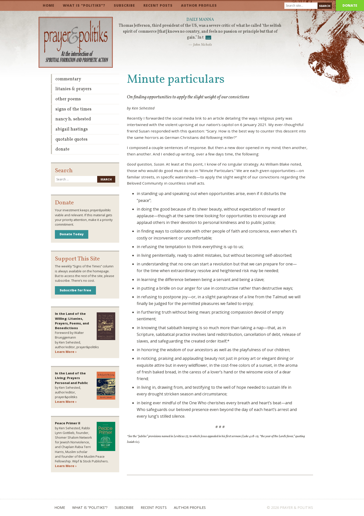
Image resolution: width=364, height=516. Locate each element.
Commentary (68, 79)
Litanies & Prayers (73, 89)
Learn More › (65, 351)
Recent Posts (158, 5)
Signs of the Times (73, 109)
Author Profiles (199, 5)
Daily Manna (200, 19)
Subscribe (124, 5)
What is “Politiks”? (84, 5)
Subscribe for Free (75, 290)
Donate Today (72, 234)
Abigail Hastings (71, 129)
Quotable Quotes (71, 139)
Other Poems (68, 99)
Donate (349, 5)
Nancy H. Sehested (73, 119)
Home (48, 5)
